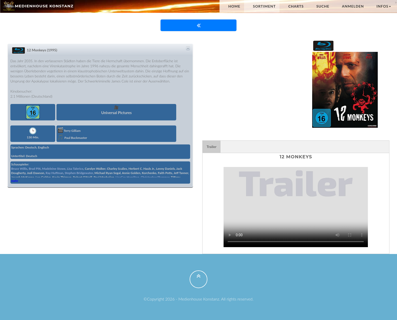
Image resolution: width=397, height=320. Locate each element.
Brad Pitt (35, 168)
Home (234, 6)
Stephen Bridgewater (79, 173)
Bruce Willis (19, 168)
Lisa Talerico (75, 168)
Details (188, 48)
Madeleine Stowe (54, 168)
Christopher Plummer (155, 177)
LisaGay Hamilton (127, 177)
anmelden (353, 6)
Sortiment (264, 6)
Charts (296, 6)
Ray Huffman (54, 173)
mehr (14, 181)
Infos (383, 6)
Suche (322, 6)
